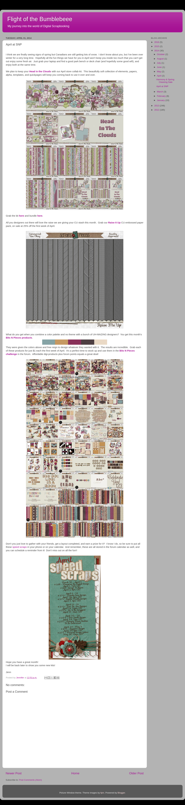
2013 (157, 105)
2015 (157, 46)
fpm (102, 793)
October (161, 54)
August (160, 58)
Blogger (121, 793)
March (160, 91)
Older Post (136, 773)
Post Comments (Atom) (30, 780)
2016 (157, 42)
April (159, 76)
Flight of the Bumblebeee (39, 19)
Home (75, 773)
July (159, 63)
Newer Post (14, 773)
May (159, 71)
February (161, 96)
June (159, 67)
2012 (157, 110)
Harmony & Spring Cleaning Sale (165, 80)
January (161, 100)
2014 (157, 50)
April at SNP (162, 86)
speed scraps (19, 547)
